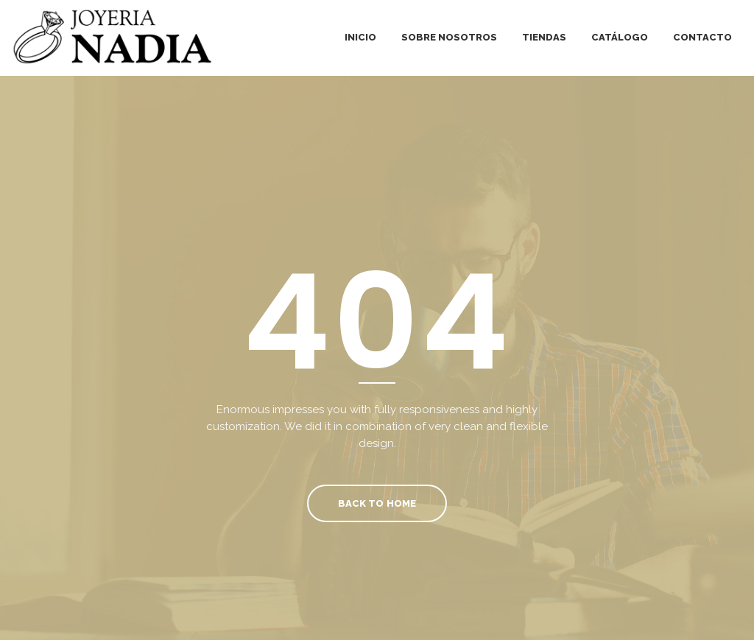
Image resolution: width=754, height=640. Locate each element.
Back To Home (376, 503)
